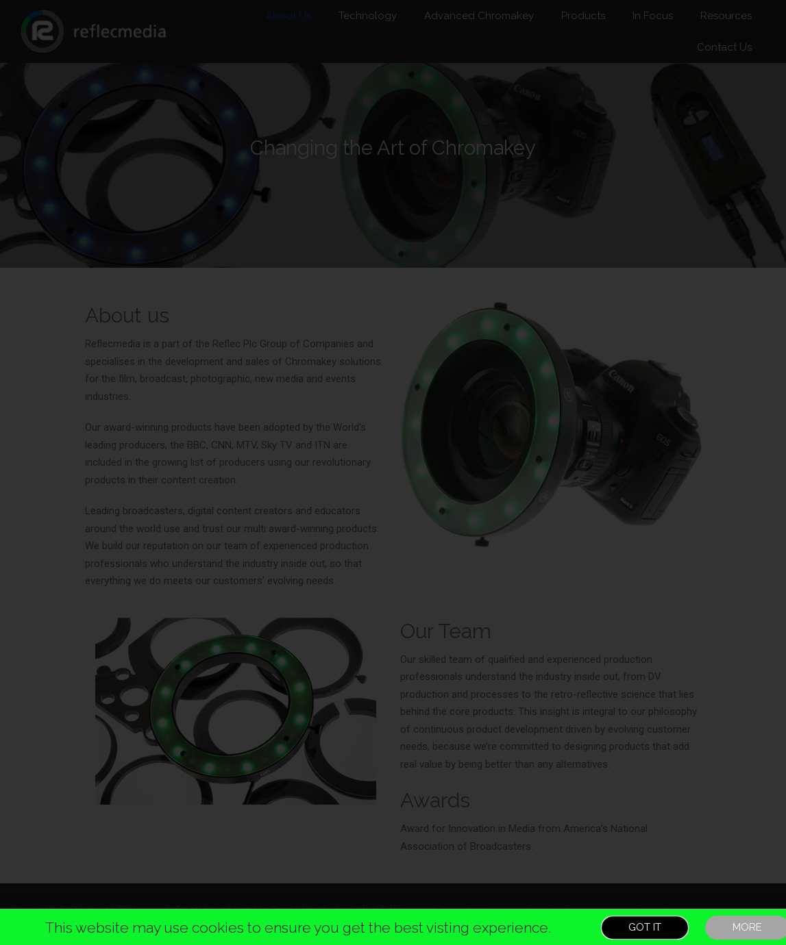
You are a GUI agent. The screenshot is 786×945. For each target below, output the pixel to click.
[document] (393, 472)
